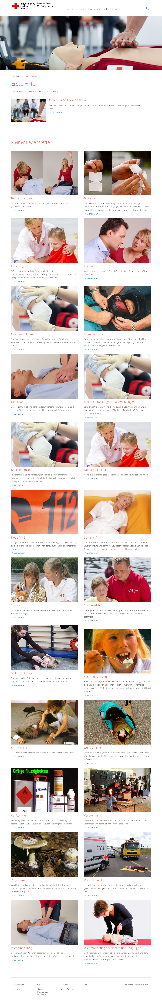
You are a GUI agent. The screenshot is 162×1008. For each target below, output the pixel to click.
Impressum (42, 995)
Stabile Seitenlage (22, 673)
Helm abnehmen (94, 334)
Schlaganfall (91, 537)
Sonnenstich (92, 605)
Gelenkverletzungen (24, 334)
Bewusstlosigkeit (21, 198)
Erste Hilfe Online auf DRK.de (67, 100)
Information (26, 76)
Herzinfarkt (18, 402)
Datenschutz (42, 992)
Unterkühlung (93, 748)
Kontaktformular (67, 989)
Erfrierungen (19, 266)
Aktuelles (72, 9)
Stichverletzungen (95, 677)
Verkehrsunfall (93, 880)
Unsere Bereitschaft (90, 9)
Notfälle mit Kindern (96, 470)
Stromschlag (19, 748)
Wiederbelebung (21, 948)
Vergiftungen (19, 880)
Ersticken (90, 266)
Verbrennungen (94, 815)
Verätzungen (19, 815)
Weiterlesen (57, 112)
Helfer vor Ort (110, 9)
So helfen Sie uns (77, 17)
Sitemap (40, 989)
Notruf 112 (18, 537)
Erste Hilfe (34, 76)
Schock (15, 605)
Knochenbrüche (21, 470)
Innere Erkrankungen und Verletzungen (109, 402)
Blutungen (90, 198)
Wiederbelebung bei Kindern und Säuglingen (112, 948)
